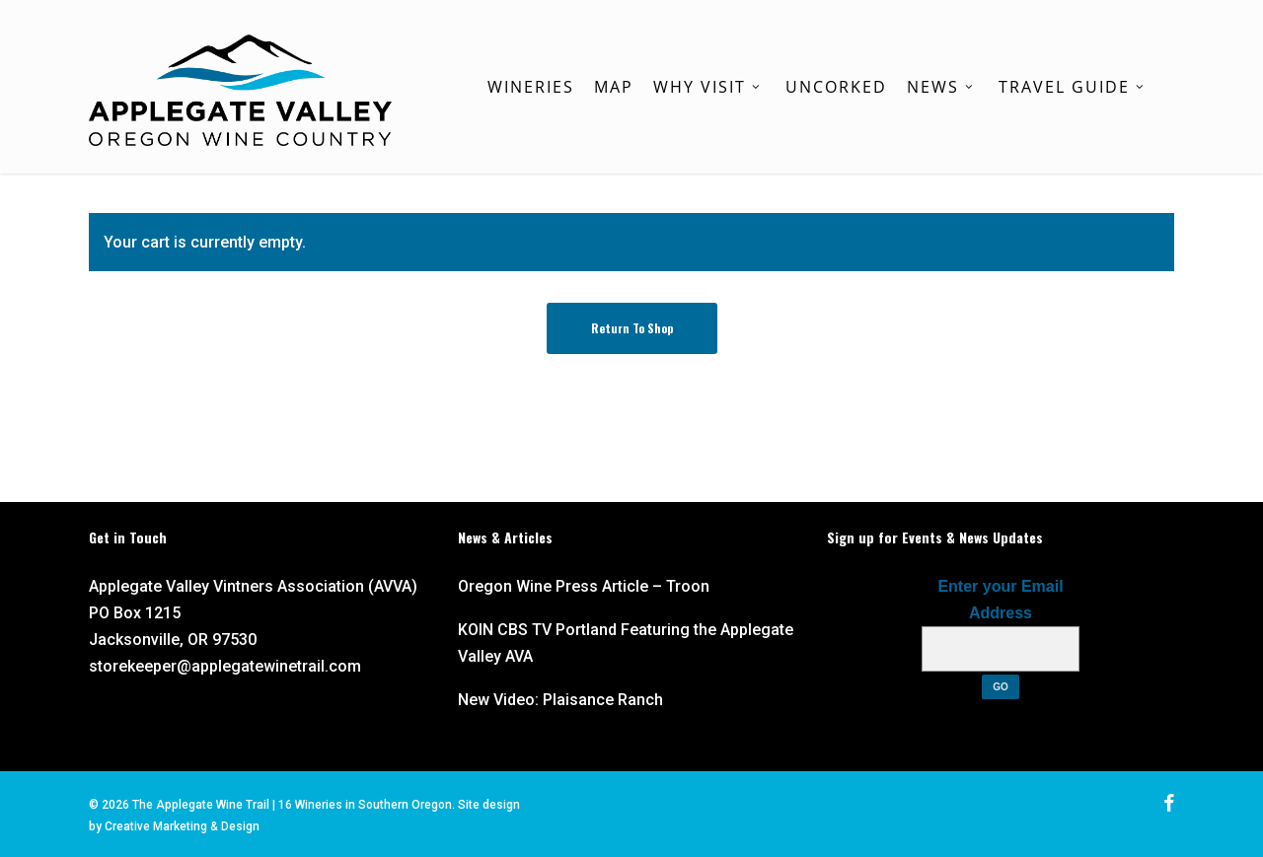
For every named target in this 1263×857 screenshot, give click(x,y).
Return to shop (632, 328)
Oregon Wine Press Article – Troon (583, 586)
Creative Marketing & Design (182, 826)
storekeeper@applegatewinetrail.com (225, 666)
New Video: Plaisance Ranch (560, 699)
